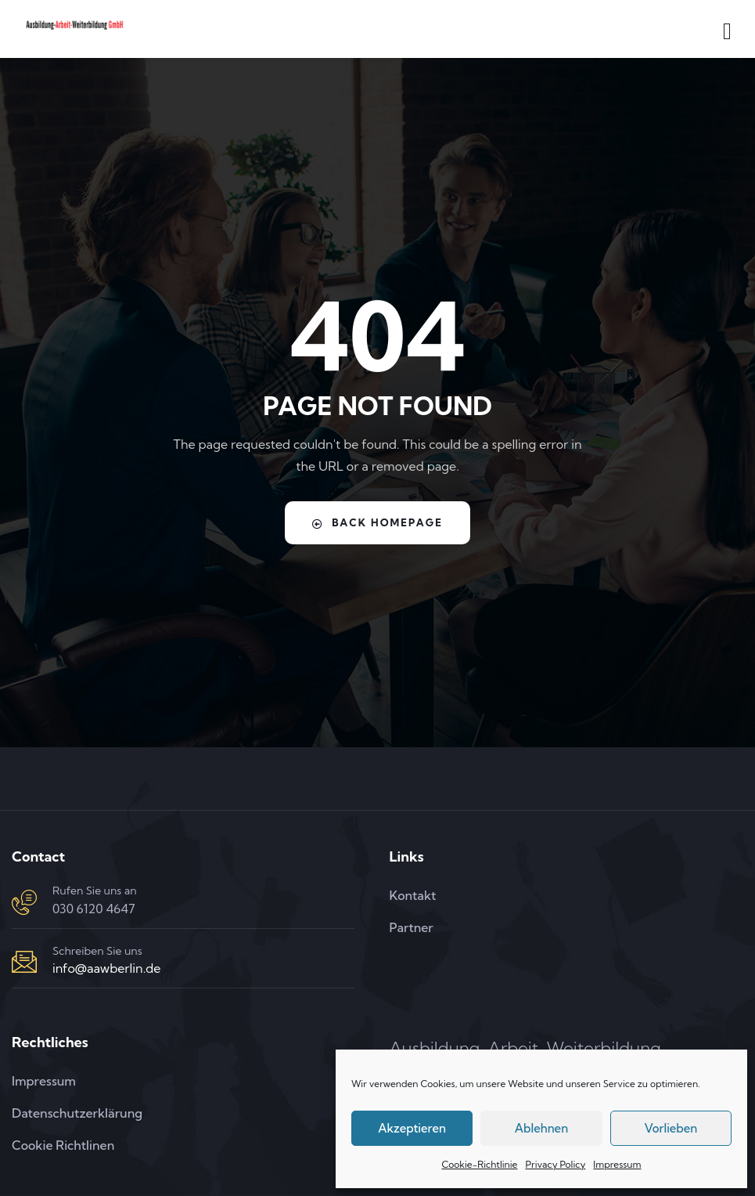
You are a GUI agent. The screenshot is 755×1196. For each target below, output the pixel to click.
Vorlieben (670, 1128)
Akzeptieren (412, 1128)
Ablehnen (541, 1128)
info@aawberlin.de (106, 968)
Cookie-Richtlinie (479, 1164)
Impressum (617, 1164)
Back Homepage (377, 522)
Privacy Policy (555, 1164)
